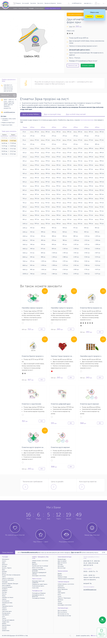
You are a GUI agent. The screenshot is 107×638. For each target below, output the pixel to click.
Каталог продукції (23, 8)
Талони (4, 618)
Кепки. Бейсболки (63, 589)
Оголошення (5, 601)
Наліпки (4, 599)
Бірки (3, 569)
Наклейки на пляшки (7, 597)
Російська (99, 16)
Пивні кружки (61, 592)
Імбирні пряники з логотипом (66, 584)
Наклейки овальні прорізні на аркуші (36, 308)
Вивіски (60, 575)
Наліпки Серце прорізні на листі (63, 356)
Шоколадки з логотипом (39, 575)
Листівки (4, 592)
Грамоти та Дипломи (8, 578)
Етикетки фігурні (39, 8)
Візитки (4, 573)
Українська (89, 16)
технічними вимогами (87, 120)
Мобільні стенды (62, 577)
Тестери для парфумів (8, 620)
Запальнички (61, 587)
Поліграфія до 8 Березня (38, 593)
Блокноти (4, 564)
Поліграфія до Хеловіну (38, 598)
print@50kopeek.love (77, 3)
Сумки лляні (35, 587)
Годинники (61, 585)
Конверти (4, 588)
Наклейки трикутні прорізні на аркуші (66, 308)
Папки (3, 604)
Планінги (4, 609)
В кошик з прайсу (87, 65)
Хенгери (4, 627)
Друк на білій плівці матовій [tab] (76, 114)
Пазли (59, 591)
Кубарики (4, 590)
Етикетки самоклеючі (8, 580)
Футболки (60, 599)
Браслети (34, 564)
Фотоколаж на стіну (63, 614)
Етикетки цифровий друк (61, 404)
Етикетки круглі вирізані (89, 404)
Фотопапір (61, 566)
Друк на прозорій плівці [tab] (52, 114)
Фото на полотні (62, 612)
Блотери (4, 566)
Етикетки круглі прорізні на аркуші (35, 447)
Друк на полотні (62, 562)
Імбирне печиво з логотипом (40, 560)
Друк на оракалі (62, 561)
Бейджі (34, 562)
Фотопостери (61, 568)
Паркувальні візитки (7, 606)
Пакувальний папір (7, 602)
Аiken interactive (96, 635)
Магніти (4, 594)
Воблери (4, 571)
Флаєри (4, 623)
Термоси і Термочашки (64, 598)
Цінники (4, 628)
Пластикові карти (7, 611)
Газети (4, 576)
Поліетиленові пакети (38, 586)
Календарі (4, 581)
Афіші (3, 562)
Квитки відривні (6, 585)
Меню (3, 595)
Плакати (4, 608)
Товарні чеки (5, 621)
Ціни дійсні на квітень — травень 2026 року (81, 14)
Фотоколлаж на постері (64, 615)
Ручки (59, 594)
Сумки (59, 596)
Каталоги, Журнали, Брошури (10, 583)
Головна (15, 8)
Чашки (59, 601)
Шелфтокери (5, 630)
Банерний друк (62, 559)
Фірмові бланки (6, 625)
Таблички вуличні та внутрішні (66, 578)
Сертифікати (5, 614)
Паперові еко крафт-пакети (39, 584)
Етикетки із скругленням (31, 404)
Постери (60, 564)
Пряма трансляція (7, 552)
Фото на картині (62, 610)
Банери (60, 573)
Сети (3, 616)
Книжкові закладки (7, 587)
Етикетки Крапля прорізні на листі (35, 356)
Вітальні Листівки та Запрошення (11, 575)
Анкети (4, 561)
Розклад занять (6, 613)
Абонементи (5, 559)
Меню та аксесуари (37, 567)
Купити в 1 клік (72, 65)
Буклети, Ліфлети (6, 568)
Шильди (60, 603)
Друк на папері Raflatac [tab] (31, 114)
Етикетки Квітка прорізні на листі (93, 308)
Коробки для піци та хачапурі (40, 565)
